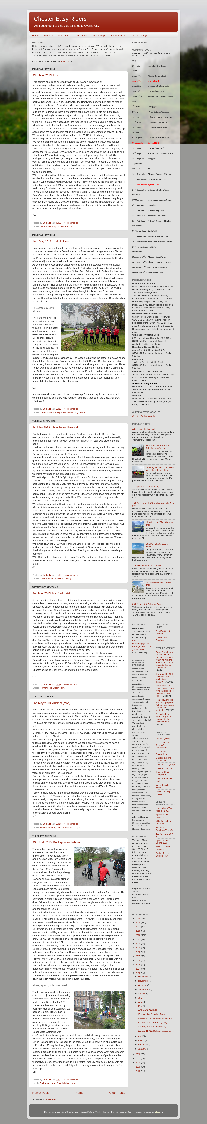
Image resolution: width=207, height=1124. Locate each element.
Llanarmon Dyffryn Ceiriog (58, 578)
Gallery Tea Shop (48, 226)
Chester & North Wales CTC (163, 759)
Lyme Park (56, 1083)
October (142, 985)
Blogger (158, 1112)
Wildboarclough (69, 1083)
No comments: (71, 223)
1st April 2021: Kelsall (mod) (145, 486)
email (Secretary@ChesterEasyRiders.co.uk (141, 643)
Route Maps (99, 35)
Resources (64, 35)
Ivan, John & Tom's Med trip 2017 (165, 809)
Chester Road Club (165, 768)
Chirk (42, 578)
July (140, 998)
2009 (138, 1067)
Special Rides (118, 35)
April (140, 1036)
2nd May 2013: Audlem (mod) (51, 703)
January (142, 1049)
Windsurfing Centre (76, 412)
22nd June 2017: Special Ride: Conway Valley (157, 446)
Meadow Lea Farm (157, 168)
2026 (138, 918)
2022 (138, 935)
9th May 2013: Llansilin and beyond (55, 427)
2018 (138, 952)
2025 (138, 922)
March (141, 1040)
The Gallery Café (156, 91)
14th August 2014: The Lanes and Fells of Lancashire (159, 468)
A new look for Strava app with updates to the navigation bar (163, 718)
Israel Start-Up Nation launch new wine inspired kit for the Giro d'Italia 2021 (165, 691)
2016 (138, 960)
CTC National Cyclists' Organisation (162, 745)
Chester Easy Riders (60, 19)
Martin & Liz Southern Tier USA (165, 828)
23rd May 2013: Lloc (45, 75)
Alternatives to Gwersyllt (143, 429)
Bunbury (52, 827)
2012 (138, 1054)
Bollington (44, 1083)
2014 (138, 969)
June (140, 1002)
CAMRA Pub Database (162, 638)
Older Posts (117, 1092)
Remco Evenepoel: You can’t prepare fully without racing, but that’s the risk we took (165, 705)
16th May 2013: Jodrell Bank (50, 241)
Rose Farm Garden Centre (160, 96)
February (142, 1044)
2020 (138, 943)
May (140, 1006)
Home (35, 35)
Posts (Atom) (52, 1099)
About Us (48, 35)
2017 (138, 956)
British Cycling (163, 738)
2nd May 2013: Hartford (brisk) (52, 593)
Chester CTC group (165, 764)
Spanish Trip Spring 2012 (162, 841)
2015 (138, 964)
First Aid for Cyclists (141, 35)
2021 (138, 939)
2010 (138, 1062)
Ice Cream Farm (57, 688)
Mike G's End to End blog (163, 848)
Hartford (44, 688)
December (143, 976)
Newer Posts (40, 1092)
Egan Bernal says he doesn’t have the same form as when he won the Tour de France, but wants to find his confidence (165, 660)
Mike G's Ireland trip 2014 (163, 822)
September (143, 989)
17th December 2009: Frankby (146, 565)
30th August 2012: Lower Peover (148, 604)
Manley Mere (59, 412)
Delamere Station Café (158, 86)
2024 (138, 927)
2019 (138, 948)
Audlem (43, 827)
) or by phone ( (139, 649)
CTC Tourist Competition (161, 752)
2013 (138, 973)
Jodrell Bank (46, 412)
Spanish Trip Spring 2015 (162, 816)
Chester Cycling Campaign (163, 773)
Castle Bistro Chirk (157, 76)
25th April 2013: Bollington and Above (56, 842)
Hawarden (63, 226)
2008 (138, 1071)
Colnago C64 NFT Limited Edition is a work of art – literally (165, 678)
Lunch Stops (81, 35)
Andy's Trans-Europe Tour (162, 854)
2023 (138, 931)
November (143, 981)
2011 (138, 1058)
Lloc (71, 226)
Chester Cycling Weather (144, 416)
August (142, 993)
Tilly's (77, 827)
